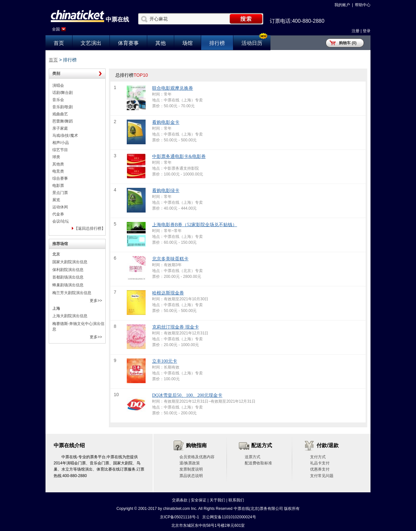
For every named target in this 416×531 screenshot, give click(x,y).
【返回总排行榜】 (89, 228)
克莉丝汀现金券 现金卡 (175, 327)
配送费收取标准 (258, 463)
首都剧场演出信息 (68, 277)
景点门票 (60, 192)
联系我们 (236, 500)
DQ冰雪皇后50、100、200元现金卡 (187, 395)
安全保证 (198, 500)
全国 (56, 29)
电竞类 (58, 171)
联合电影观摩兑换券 (172, 88)
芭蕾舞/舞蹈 (62, 121)
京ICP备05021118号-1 (179, 517)
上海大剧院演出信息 (69, 316)
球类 (56, 157)
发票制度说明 (191, 469)
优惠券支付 (320, 469)
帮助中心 (362, 5)
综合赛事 (60, 178)
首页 (59, 43)
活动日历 (251, 43)
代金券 (58, 214)
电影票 (58, 185)
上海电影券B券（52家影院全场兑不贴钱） (194, 224)
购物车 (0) (348, 43)
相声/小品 (60, 142)
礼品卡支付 (320, 463)
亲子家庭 (60, 128)
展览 (56, 200)
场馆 (187, 43)
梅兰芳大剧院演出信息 (71, 293)
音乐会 (58, 99)
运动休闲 (60, 207)
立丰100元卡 (164, 361)
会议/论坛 (60, 221)
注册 (355, 31)
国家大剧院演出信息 (69, 262)
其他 (160, 43)
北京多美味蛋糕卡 (170, 258)
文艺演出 (91, 43)
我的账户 (342, 5)
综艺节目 (60, 150)
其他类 (58, 164)
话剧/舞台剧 (62, 92)
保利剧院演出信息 (68, 269)
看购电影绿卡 (165, 190)
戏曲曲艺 (60, 114)
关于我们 (217, 500)
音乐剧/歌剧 (62, 107)
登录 (366, 31)
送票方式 (252, 457)
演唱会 (58, 85)
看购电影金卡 (165, 122)
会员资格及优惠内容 (196, 457)
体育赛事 (128, 43)
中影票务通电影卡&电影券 (179, 156)
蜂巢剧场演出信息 (68, 285)
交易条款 (180, 500)
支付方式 (318, 457)
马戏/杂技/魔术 (65, 135)
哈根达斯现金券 (168, 293)
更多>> (96, 300)
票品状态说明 (191, 475)
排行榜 (217, 43)
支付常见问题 (321, 475)
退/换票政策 (189, 463)
